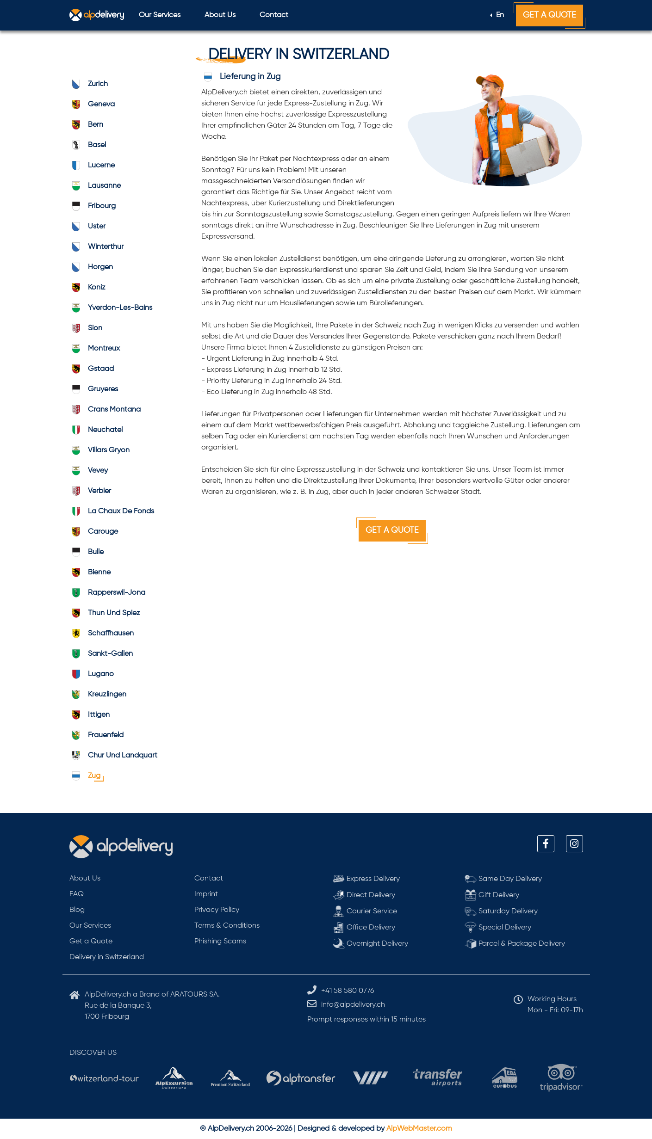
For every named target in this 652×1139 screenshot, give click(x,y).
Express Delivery (366, 879)
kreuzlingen (97, 694)
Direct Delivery (364, 895)
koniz (87, 287)
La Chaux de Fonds (111, 511)
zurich (88, 84)
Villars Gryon (99, 450)
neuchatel (96, 430)
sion (85, 328)
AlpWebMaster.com (419, 1129)
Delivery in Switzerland (106, 957)
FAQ (76, 894)
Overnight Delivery (370, 943)
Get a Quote (549, 15)
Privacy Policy (216, 910)
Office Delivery (364, 927)
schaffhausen (101, 633)
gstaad (91, 369)
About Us (220, 15)
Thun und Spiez (104, 613)
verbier (90, 491)
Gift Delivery (492, 895)
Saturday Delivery (501, 911)
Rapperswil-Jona (107, 592)
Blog (77, 910)
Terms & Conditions (227, 926)
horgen (91, 267)
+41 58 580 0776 (347, 991)
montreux (94, 348)
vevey (88, 470)
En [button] (499, 15)
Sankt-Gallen (101, 654)
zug (84, 776)
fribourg (92, 206)
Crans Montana (105, 409)
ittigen (89, 715)
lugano (91, 674)
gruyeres (93, 389)
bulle (86, 552)
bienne (90, 572)
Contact (274, 15)
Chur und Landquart (113, 755)
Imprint (206, 894)
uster (87, 226)
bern (86, 124)
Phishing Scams (220, 941)
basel (87, 145)
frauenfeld (96, 735)
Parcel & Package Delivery (515, 943)
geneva (92, 104)
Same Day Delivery (503, 879)
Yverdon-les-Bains (110, 308)
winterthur (96, 247)
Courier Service (365, 911)
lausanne (95, 186)
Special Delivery (498, 927)
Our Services (159, 15)
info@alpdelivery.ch (353, 1005)
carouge (93, 531)
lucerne (92, 165)
